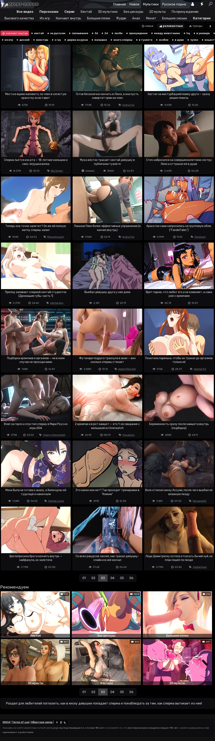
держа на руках (76, 39)
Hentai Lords (56, 500)
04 (112, 578)
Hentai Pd (200, 369)
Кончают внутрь (68, 18)
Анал (136, 18)
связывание (78, 33)
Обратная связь (41, 722)
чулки (192, 39)
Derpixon (200, 236)
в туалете (143, 39)
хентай (37, 33)
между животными (165, 33)
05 (122, 578)
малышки (99, 39)
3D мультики (108, 12)
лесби (117, 33)
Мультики (151, 4)
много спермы (121, 39)
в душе (177, 39)
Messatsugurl (55, 236)
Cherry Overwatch (54, 434)
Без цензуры (133, 12)
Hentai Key (56, 302)
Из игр (45, 18)
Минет (151, 18)
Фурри (121, 18)
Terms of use (20, 722)
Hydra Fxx (128, 104)
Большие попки (98, 18)
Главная (119, 4)
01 (84, 578)
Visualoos (128, 434)
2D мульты (157, 12)
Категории (202, 18)
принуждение (137, 33)
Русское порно (174, 4)
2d (104, 33)
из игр (7, 39)
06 (131, 578)
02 (93, 578)
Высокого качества (19, 18)
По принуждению (185, 12)
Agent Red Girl (127, 369)
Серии (69, 12)
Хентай (86, 12)
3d (94, 33)
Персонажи (48, 12)
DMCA (6, 722)
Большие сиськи (174, 18)
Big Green (57, 170)
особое (161, 39)
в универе (201, 33)
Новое (134, 4)
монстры (40, 39)
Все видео (25, 12)
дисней (23, 39)
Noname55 (199, 500)
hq (186, 33)
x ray (56, 39)
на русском (56, 33)
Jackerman (200, 567)
